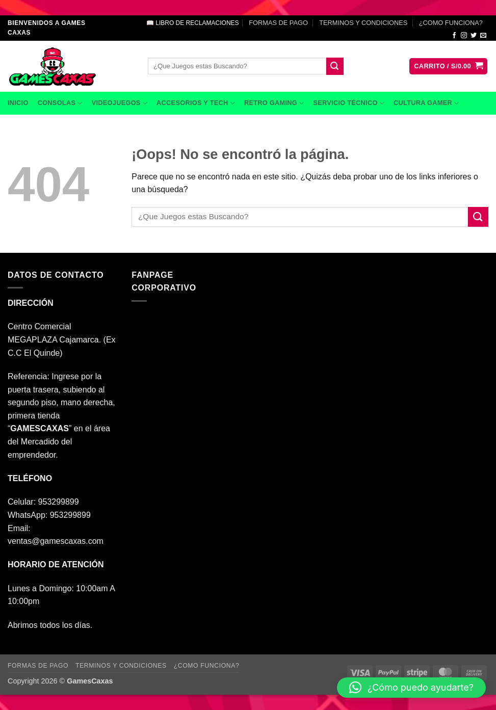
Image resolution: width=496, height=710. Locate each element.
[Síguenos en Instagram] (464, 35)
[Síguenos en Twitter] (474, 35)
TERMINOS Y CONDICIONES (363, 23)
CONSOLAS (60, 103)
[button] (448, 66)
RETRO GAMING (274, 103)
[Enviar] (335, 66)
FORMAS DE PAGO (278, 23)
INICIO (18, 103)
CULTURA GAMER (426, 103)
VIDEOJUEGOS (119, 103)
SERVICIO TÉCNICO (348, 103)
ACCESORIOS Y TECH (195, 103)
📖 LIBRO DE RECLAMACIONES (192, 23)
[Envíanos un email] (483, 35)
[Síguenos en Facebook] (454, 35)
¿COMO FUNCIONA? (451, 23)
